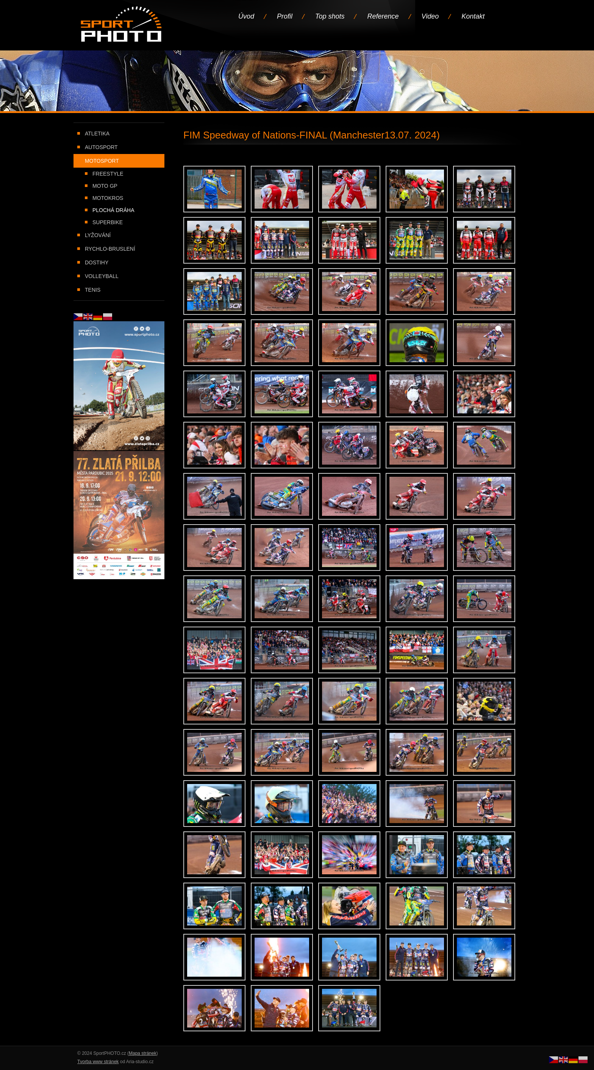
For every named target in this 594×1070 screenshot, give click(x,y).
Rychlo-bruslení (110, 249)
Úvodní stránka (121, 25)
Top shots (329, 16)
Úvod (246, 16)
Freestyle (107, 174)
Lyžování (98, 235)
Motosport (102, 161)
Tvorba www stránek (98, 1061)
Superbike (107, 222)
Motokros (107, 198)
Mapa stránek (142, 1053)
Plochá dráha (113, 210)
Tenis (92, 290)
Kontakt (473, 16)
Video (430, 16)
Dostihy (96, 262)
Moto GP (104, 186)
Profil (284, 16)
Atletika (97, 133)
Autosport (101, 147)
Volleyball (102, 276)
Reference (383, 16)
